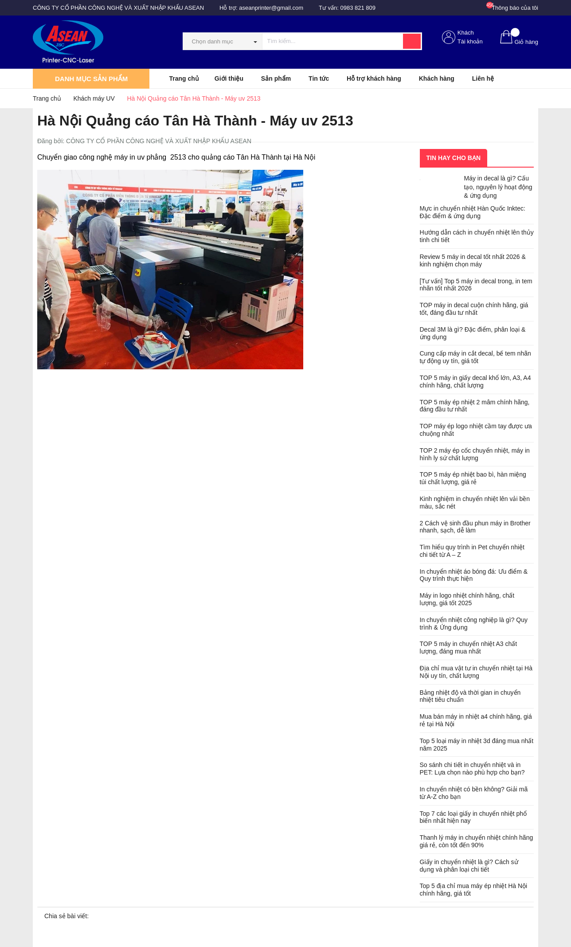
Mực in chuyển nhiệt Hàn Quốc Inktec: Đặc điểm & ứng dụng (472, 212)
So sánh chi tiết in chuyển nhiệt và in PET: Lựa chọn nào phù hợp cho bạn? (472, 768)
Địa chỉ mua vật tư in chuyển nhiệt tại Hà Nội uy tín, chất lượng (476, 672)
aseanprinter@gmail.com (271, 7)
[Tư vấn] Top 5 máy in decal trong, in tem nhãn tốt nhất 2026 (476, 285)
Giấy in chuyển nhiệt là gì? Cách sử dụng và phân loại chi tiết (469, 865)
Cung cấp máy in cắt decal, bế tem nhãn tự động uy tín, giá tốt (475, 357)
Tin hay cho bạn (453, 157)
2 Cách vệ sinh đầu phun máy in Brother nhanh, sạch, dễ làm (475, 527)
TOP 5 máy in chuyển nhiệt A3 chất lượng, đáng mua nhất (468, 647)
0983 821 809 (358, 7)
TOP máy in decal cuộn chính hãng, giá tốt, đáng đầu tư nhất (474, 308)
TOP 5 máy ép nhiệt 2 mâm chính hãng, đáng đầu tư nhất (475, 406)
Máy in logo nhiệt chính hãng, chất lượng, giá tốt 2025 (467, 599)
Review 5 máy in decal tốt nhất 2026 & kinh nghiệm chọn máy (473, 260)
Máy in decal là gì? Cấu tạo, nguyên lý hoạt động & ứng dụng (498, 187)
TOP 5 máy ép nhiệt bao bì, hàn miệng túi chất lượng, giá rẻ (473, 478)
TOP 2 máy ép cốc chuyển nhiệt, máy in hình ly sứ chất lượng (475, 454)
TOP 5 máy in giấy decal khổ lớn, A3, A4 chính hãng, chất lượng (475, 381)
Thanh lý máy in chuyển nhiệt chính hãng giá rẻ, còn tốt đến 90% (476, 841)
